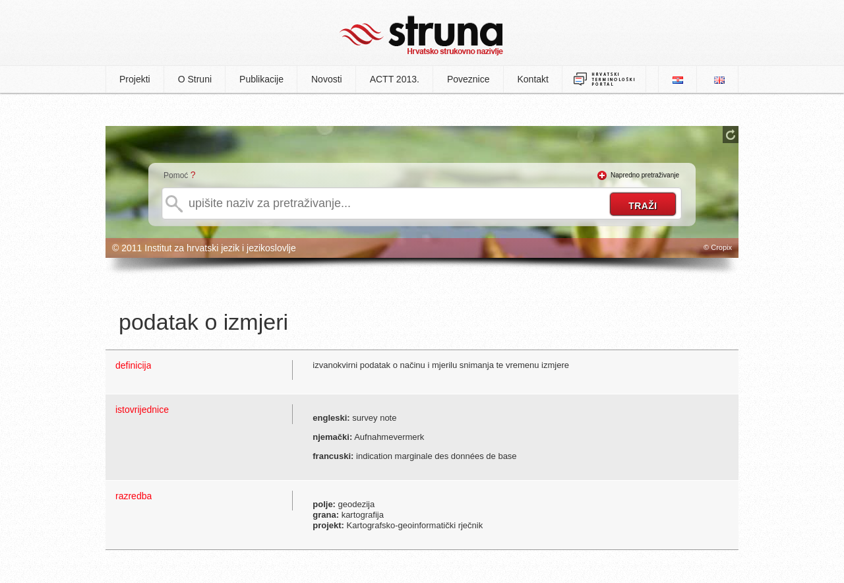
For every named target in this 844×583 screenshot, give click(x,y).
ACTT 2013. (394, 79)
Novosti (326, 79)
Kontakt (533, 79)
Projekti (134, 79)
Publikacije (261, 79)
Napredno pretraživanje (645, 175)
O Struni (195, 79)
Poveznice (468, 79)
